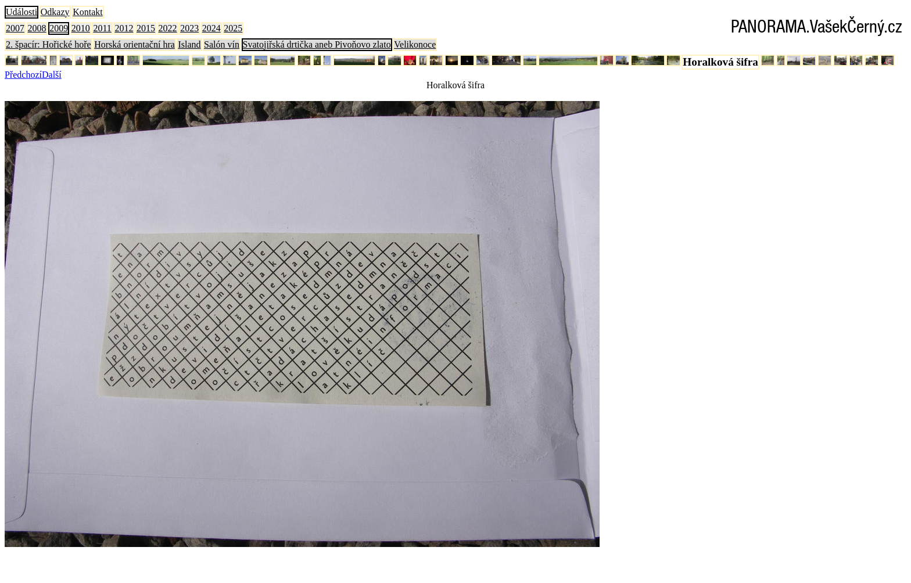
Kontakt (88, 12)
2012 (123, 28)
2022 (168, 28)
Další (52, 75)
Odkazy (55, 12)
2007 (15, 28)
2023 (189, 28)
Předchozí (23, 75)
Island (189, 44)
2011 (102, 28)
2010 (80, 28)
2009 (58, 28)
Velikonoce (415, 44)
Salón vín (221, 44)
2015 (146, 28)
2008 (37, 28)
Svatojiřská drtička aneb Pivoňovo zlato (317, 44)
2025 (233, 28)
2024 (211, 28)
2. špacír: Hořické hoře (48, 44)
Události (21, 12)
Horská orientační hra (134, 44)
